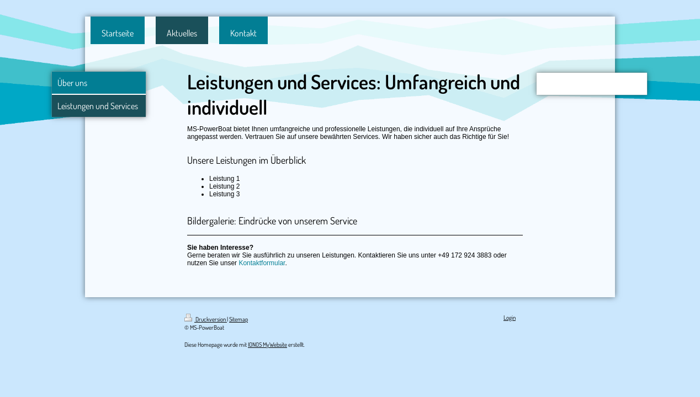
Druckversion (205, 319)
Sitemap (238, 319)
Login (509, 317)
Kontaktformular (261, 263)
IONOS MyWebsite (267, 344)
